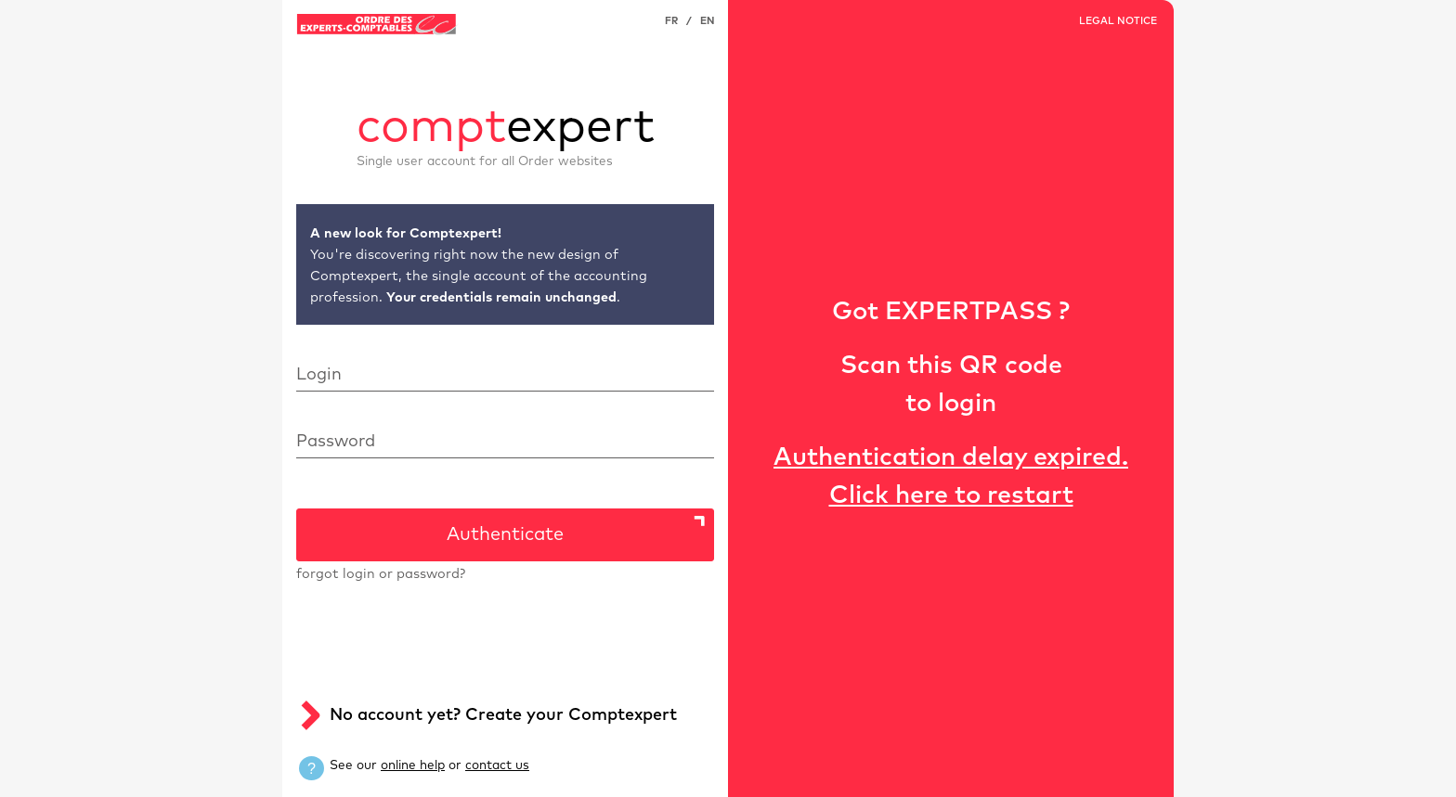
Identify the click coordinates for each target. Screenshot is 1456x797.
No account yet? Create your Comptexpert (503, 715)
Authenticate (505, 534)
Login (319, 374)
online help (413, 765)
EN (707, 21)
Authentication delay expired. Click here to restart (951, 476)
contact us (497, 765)
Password (335, 441)
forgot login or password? (380, 574)
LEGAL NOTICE (1118, 21)
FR (671, 21)
